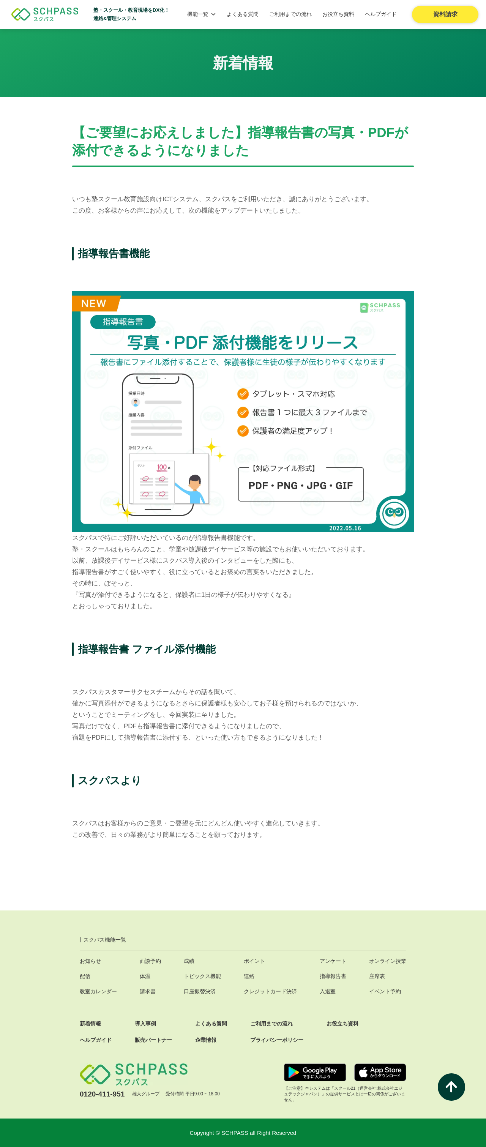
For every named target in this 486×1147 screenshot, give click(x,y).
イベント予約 (385, 991)
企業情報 (205, 1040)
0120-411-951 (102, 1094)
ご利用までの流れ (290, 14)
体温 (145, 976)
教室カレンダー (98, 991)
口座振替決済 (200, 991)
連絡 (249, 976)
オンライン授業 (387, 961)
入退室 (328, 991)
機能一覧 (201, 14)
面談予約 (150, 961)
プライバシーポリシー (276, 1040)
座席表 (377, 976)
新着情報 (90, 1024)
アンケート (333, 961)
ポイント (254, 961)
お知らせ (90, 961)
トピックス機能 (202, 976)
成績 (189, 961)
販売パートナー (153, 1040)
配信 (85, 976)
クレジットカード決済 (270, 991)
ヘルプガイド (381, 14)
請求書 (148, 991)
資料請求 (445, 14)
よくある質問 (243, 14)
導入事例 (145, 1024)
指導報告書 (333, 976)
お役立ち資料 (338, 14)
